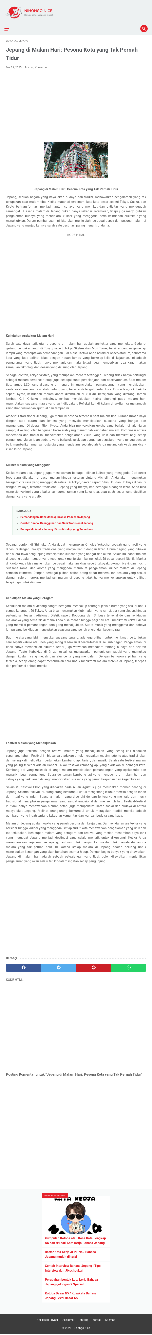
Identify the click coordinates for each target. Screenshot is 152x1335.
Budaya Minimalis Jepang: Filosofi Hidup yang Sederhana (56, 525)
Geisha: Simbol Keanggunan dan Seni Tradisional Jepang (56, 519)
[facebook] (23, 964)
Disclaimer (68, 1320)
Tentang (83, 1320)
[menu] (8, 23)
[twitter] (58, 964)
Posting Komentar (36, 63)
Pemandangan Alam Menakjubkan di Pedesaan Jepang (55, 513)
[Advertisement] (76, 98)
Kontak (96, 1320)
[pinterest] (93, 964)
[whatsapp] (128, 964)
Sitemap (110, 1320)
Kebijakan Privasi (47, 1320)
